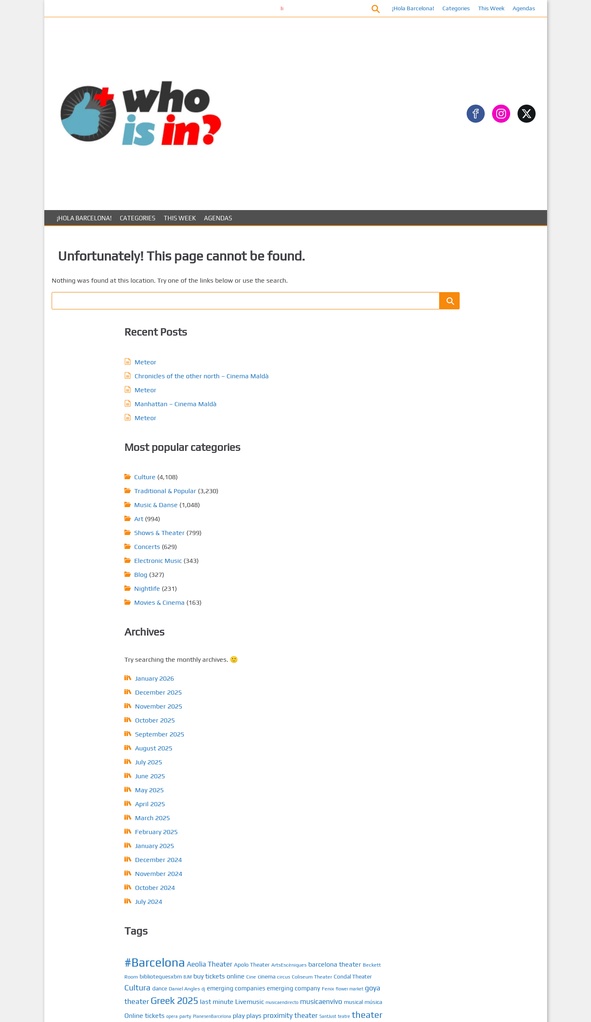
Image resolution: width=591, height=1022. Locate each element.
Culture (261, 279)
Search (430, 164)
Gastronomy (448, 306)
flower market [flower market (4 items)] (355, 521)
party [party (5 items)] (321, 556)
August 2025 (107, 550)
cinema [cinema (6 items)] (249, 499)
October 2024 (108, 689)
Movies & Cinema (275, 404)
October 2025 (108, 522)
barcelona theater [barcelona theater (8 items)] (325, 479)
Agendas (521, 8)
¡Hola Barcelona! (410, 8)
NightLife (443, 551)
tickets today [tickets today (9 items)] (282, 589)
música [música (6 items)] (249, 556)
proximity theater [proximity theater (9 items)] (284, 568)
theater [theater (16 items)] (361, 567)
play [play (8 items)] (374, 556)
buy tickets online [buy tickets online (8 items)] (335, 489)
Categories (453, 8)
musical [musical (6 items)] (358, 545)
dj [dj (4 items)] (319, 511)
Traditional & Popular (281, 293)
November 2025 (111, 508)
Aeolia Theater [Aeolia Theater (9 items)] (325, 467)
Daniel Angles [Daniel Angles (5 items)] (300, 511)
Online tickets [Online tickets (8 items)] (280, 556)
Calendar (460, 763)
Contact (458, 776)
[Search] (519, 178)
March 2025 (105, 620)
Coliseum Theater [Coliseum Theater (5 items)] (295, 499)
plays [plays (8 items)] (248, 568)
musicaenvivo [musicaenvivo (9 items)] (326, 545)
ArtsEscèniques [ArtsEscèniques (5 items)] (279, 480)
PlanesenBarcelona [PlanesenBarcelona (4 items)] (347, 556)
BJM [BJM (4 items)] (304, 489)
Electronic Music (274, 362)
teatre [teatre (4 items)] (338, 569)
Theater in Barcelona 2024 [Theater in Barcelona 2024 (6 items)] (336, 579)
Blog (256, 376)
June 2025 (103, 578)
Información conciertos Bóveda (262, 8)
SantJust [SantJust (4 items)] (322, 569)
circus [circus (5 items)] (266, 499)
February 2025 (109, 634)
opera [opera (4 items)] (307, 556)
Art (254, 321)
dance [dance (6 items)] (275, 511)
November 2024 (111, 675)
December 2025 (111, 494)
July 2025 (101, 564)
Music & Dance (451, 538)
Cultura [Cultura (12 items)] (254, 509)
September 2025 (112, 536)
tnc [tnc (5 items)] (308, 590)
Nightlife (263, 390)
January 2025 (107, 648)
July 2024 (101, 703)
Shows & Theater (275, 334)
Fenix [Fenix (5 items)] (334, 522)
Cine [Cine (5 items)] (367, 490)
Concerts (263, 348)
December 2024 (111, 661)
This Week (489, 8)
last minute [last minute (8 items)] (350, 534)
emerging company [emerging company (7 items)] (299, 521)
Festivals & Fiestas (457, 293)
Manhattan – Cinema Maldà (129, 334)
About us (460, 789)
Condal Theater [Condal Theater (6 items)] (335, 499)
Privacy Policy (466, 803)
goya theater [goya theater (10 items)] (261, 534)
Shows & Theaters (456, 564)
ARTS (437, 446)
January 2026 (107, 480)
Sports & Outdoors (457, 372)
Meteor (99, 279)
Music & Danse (272, 307)
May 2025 (102, 592)
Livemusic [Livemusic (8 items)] (255, 545)
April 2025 (103, 606)
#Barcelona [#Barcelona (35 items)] (271, 465)
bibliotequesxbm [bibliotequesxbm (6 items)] (277, 489)
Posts (455, 750)
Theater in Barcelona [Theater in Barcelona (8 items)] (271, 579)
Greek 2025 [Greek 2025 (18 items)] (308, 533)
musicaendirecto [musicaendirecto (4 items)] (287, 546)
